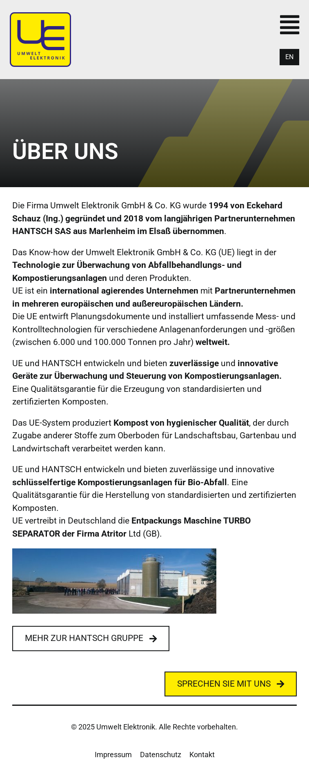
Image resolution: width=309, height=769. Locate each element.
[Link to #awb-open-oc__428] (289, 25)
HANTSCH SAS (41, 231)
